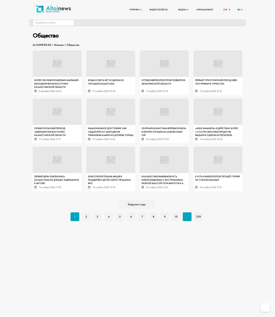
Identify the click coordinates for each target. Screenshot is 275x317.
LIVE (225, 9)
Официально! (204, 9)
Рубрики (134, 9)
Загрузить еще (137, 204)
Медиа (182, 9)
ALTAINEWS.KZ (42, 45)
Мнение (59, 45)
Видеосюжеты (159, 9)
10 (176, 216)
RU (239, 9)
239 (198, 216)
